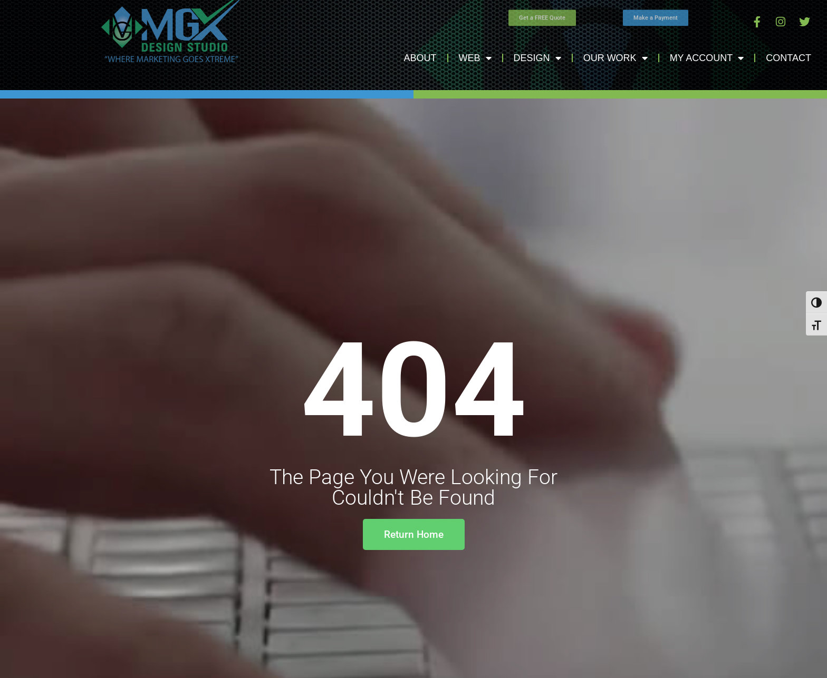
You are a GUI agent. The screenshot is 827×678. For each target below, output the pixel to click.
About (420, 58)
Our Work (615, 58)
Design (537, 58)
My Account (707, 58)
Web (475, 58)
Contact (788, 58)
